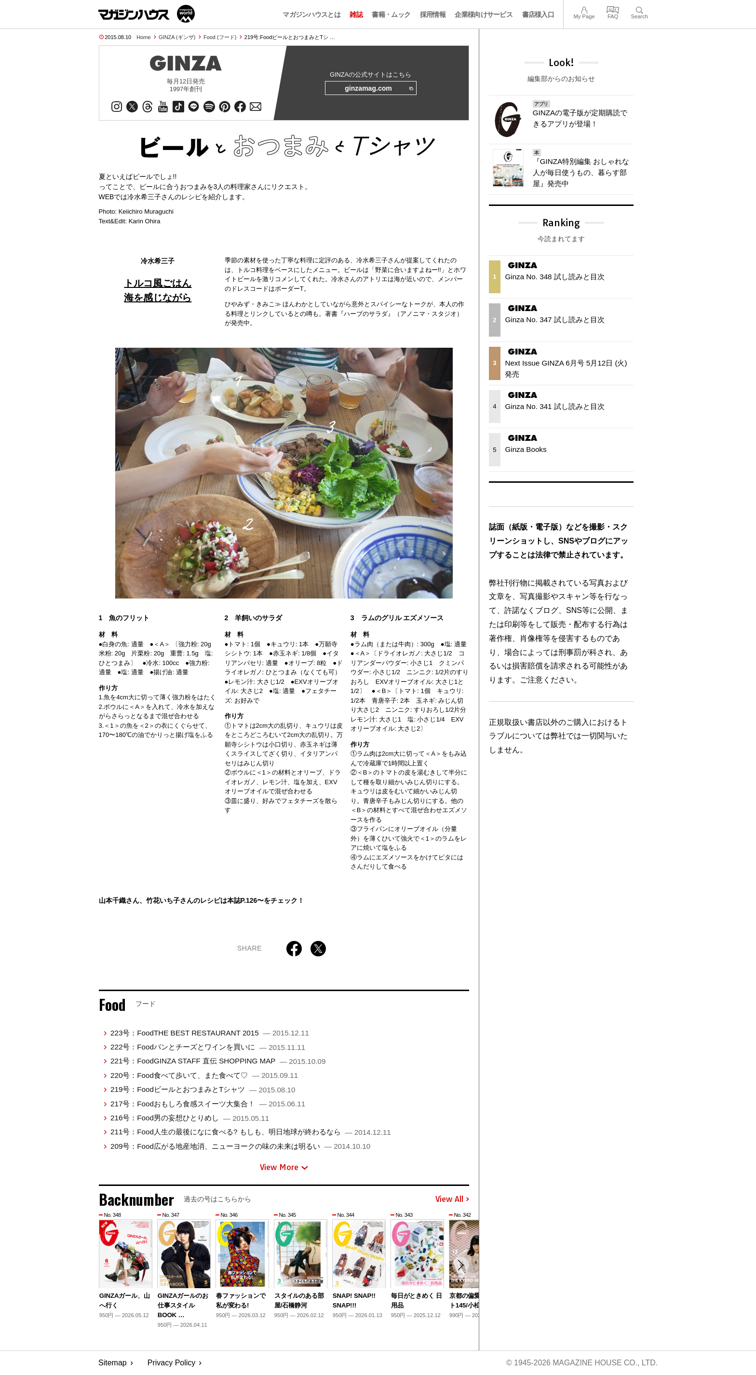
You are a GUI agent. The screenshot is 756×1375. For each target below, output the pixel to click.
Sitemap (112, 1363)
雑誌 (356, 14)
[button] (460, 1266)
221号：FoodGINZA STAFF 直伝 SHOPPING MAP (217, 1062)
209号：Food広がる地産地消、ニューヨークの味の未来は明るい (240, 1147)
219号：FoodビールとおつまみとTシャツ (202, 1090)
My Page (583, 9)
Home (143, 37)
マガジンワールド (146, 14)
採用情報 (433, 14)
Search (639, 9)
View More (284, 1167)
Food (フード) (219, 37)
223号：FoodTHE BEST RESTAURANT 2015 (209, 1033)
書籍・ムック (391, 14)
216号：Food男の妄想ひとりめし (189, 1118)
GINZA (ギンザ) (177, 37)
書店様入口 (538, 14)
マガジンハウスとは (311, 14)
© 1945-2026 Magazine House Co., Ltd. (581, 1363)
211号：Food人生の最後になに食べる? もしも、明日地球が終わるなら (250, 1132)
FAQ (613, 9)
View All (452, 1200)
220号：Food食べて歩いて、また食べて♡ (204, 1076)
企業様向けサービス (484, 14)
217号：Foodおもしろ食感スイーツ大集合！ (207, 1104)
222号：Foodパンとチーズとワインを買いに (207, 1047)
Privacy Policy (172, 1363)
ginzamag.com (378, 89)
